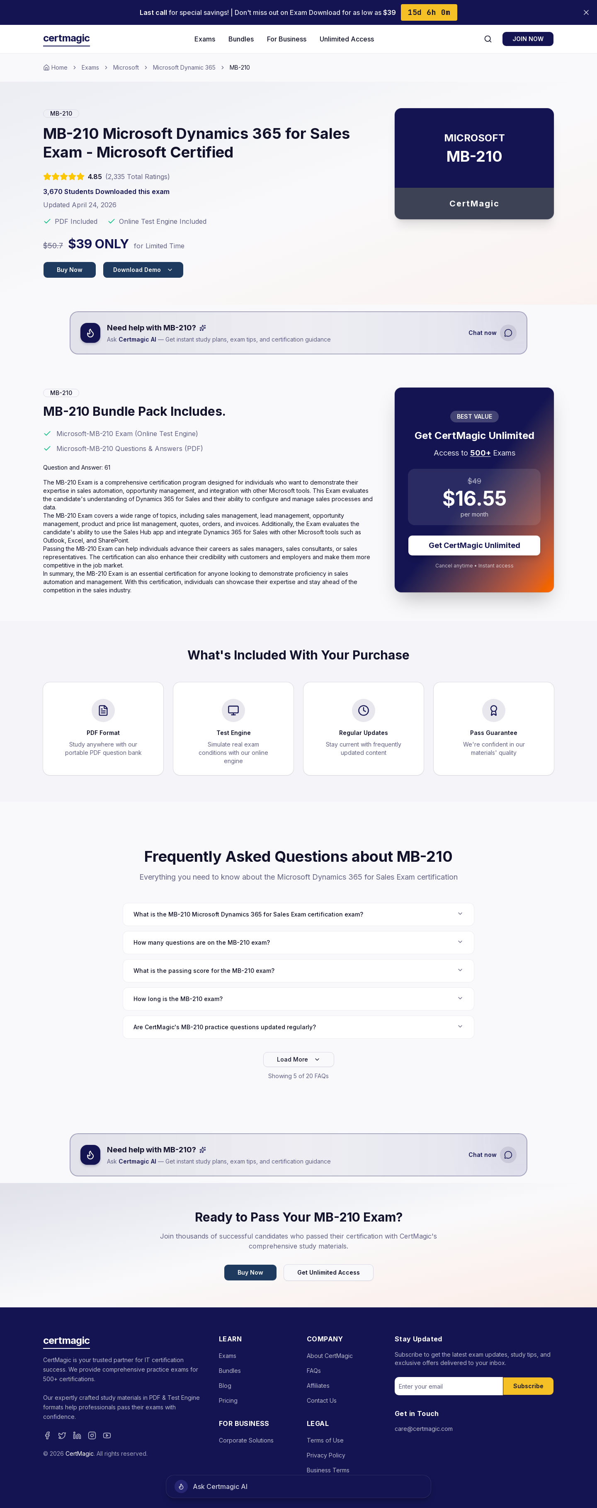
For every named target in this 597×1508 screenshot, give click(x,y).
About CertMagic (330, 1355)
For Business (286, 39)
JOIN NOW (528, 38)
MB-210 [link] (240, 67)
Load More (298, 1059)
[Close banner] (586, 12)
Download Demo (143, 269)
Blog (225, 1385)
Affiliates (318, 1385)
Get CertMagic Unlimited (474, 545)
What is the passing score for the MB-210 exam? (298, 970)
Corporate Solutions (246, 1440)
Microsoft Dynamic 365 (184, 67)
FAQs (314, 1370)
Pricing (228, 1400)
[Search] (488, 39)
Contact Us (322, 1400)
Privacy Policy (326, 1455)
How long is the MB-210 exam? (298, 998)
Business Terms (328, 1470)
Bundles (241, 39)
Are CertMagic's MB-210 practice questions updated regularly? (298, 1026)
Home (55, 67)
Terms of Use (325, 1440)
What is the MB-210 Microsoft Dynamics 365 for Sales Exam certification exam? (298, 914)
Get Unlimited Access (328, 1272)
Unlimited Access (347, 39)
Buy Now (70, 269)
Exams (204, 39)
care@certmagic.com (424, 1428)
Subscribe (528, 1385)
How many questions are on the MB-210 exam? (298, 942)
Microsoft (126, 67)
